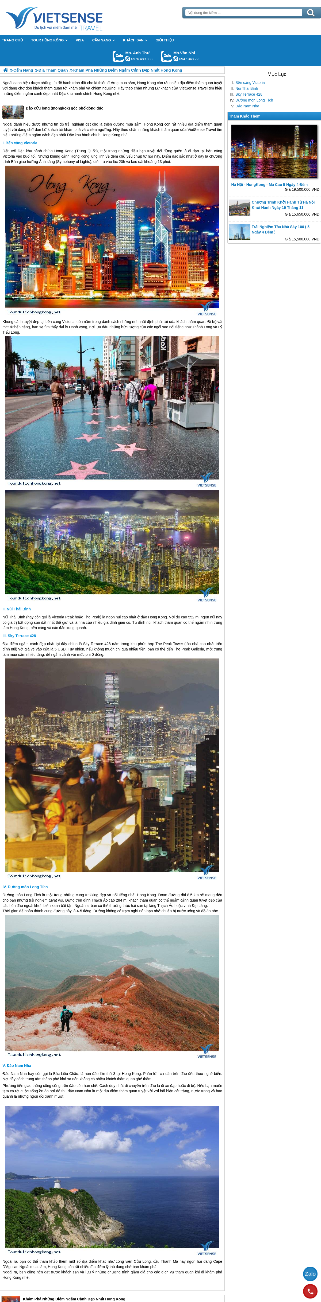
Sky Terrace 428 (248, 94)
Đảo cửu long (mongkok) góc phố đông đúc (52, 112)
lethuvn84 (127, 58)
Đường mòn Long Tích (254, 100)
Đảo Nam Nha (247, 106)
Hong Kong (146, 83)
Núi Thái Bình (246, 88)
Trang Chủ (67, 17)
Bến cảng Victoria (250, 82)
